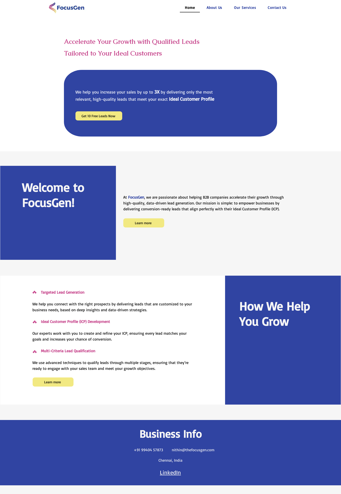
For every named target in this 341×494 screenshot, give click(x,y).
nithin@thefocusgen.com (193, 449)
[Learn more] (143, 222)
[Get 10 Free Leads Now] (98, 115)
